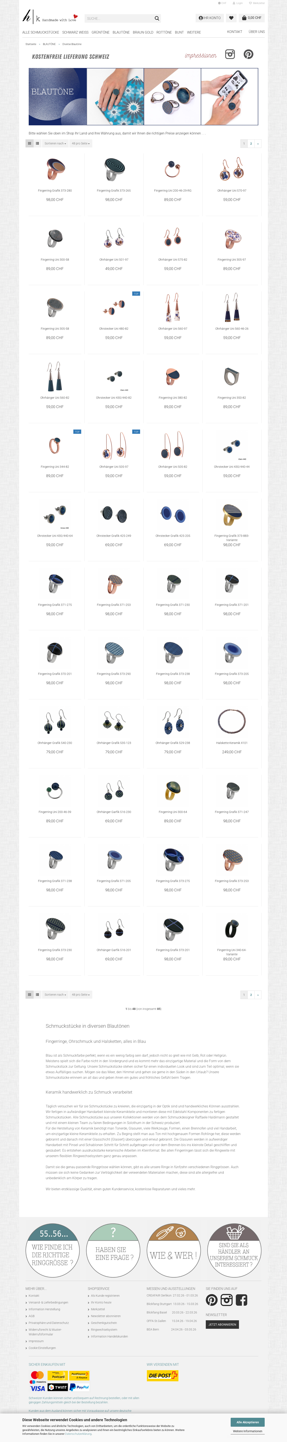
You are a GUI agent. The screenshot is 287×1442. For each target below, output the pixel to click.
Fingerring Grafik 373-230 (55, 950)
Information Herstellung (44, 1309)
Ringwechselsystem (104, 1329)
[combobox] (55, 143)
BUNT (179, 32)
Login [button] (238, 3)
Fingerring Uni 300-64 (173, 812)
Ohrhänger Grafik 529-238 (173, 743)
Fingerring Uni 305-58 (55, 328)
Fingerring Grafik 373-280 (55, 190)
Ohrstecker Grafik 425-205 (173, 535)
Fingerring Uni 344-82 (55, 466)
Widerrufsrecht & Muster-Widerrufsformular (45, 1332)
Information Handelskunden (109, 1336)
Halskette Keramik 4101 (232, 743)
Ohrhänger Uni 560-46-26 (232, 328)
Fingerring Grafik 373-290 (114, 674)
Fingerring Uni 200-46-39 (55, 812)
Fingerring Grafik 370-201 (55, 674)
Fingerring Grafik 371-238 (55, 881)
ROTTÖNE (164, 32)
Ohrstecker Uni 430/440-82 (114, 397)
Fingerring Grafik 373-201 (173, 950)
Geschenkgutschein (104, 1323)
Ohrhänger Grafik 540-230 (55, 743)
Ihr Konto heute (101, 1302)
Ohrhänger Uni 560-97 (172, 328)
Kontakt (234, 32)
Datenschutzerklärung (78, 1433)
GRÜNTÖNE (100, 32)
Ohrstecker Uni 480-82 (113, 328)
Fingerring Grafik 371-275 (55, 604)
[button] (222, 3)
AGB (32, 1316)
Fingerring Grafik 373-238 (173, 674)
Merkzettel (257, 3)
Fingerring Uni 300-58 (55, 259)
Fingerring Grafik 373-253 (232, 881)
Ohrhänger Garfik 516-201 (114, 950)
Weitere (194, 32)
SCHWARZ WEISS (75, 32)
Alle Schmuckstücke (40, 32)
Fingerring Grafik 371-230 (173, 604)
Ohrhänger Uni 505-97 (113, 466)
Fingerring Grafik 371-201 (232, 604)
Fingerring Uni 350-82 (232, 397)
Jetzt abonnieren (222, 1324)
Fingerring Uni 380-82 (173, 397)
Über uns (257, 32)
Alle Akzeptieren (248, 1422)
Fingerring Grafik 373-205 (232, 674)
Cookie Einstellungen (42, 1348)
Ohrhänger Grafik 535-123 (114, 743)
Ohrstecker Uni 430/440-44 (232, 466)
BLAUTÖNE (121, 32)
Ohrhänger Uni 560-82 (54, 397)
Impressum (36, 1341)
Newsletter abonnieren (106, 1316)
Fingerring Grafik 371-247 (232, 812)
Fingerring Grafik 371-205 (114, 881)
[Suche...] (157, 18)
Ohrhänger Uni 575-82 (172, 259)
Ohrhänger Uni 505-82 (172, 466)
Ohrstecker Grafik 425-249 (114, 535)
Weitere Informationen (247, 1431)
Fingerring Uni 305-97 (232, 259)
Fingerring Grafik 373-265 (114, 190)
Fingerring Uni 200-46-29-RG (173, 190)
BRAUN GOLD (143, 32)
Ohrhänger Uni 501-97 (113, 259)
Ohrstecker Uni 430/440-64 (55, 535)
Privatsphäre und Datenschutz (49, 1323)
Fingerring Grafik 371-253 (114, 604)
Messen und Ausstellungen (171, 1289)
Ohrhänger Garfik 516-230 (114, 812)
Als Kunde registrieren (105, 1295)
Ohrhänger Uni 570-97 (231, 190)
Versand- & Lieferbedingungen (48, 1302)
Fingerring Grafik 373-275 (173, 881)
